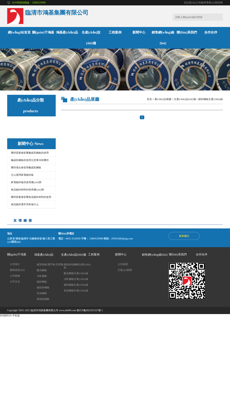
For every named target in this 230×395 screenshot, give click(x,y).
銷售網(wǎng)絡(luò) (154, 332)
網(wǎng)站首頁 (19, 32)
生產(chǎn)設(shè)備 (26, 175)
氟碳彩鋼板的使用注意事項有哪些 (30, 238)
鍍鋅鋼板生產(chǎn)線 (28, 196)
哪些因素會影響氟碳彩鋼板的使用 (30, 230)
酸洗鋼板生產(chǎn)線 (28, 183)
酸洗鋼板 (21, 128)
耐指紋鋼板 (22, 161)
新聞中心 (138, 32)
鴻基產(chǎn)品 (67, 32)
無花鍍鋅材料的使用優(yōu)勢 (27, 267)
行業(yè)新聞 (125, 347)
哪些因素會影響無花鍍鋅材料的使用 (31, 274)
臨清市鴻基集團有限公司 (44, 388)
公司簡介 (15, 342)
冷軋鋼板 (21, 135)
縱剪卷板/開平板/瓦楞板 (29, 167)
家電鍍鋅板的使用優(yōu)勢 (26, 260)
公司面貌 (15, 353)
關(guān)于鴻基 (43, 32)
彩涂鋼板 (21, 154)
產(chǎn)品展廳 (163, 99)
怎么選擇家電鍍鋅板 (22, 252)
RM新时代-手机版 (10, 393)
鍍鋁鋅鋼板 (22, 148)
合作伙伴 (210, 32)
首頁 (149, 99)
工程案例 (115, 32)
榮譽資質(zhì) (17, 347)
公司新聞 (123, 342)
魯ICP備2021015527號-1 (90, 388)
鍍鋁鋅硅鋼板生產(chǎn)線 (30, 202)
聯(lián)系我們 (187, 32)
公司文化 (15, 359)
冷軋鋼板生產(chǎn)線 (28, 189)
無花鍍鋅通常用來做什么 (25, 282)
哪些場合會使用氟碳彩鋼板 (26, 245)
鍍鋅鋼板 (21, 141)
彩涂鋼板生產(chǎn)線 (28, 209)
